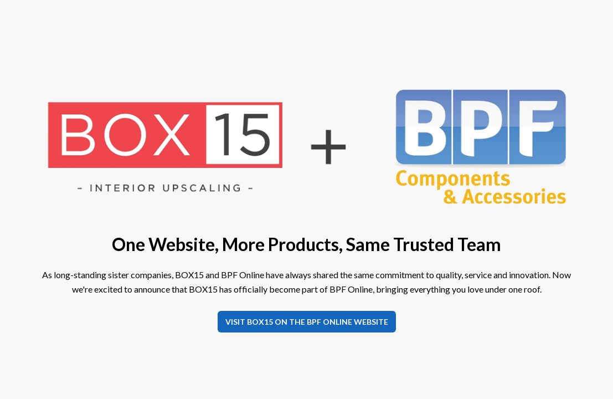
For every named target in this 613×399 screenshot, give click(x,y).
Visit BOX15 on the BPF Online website (306, 321)
